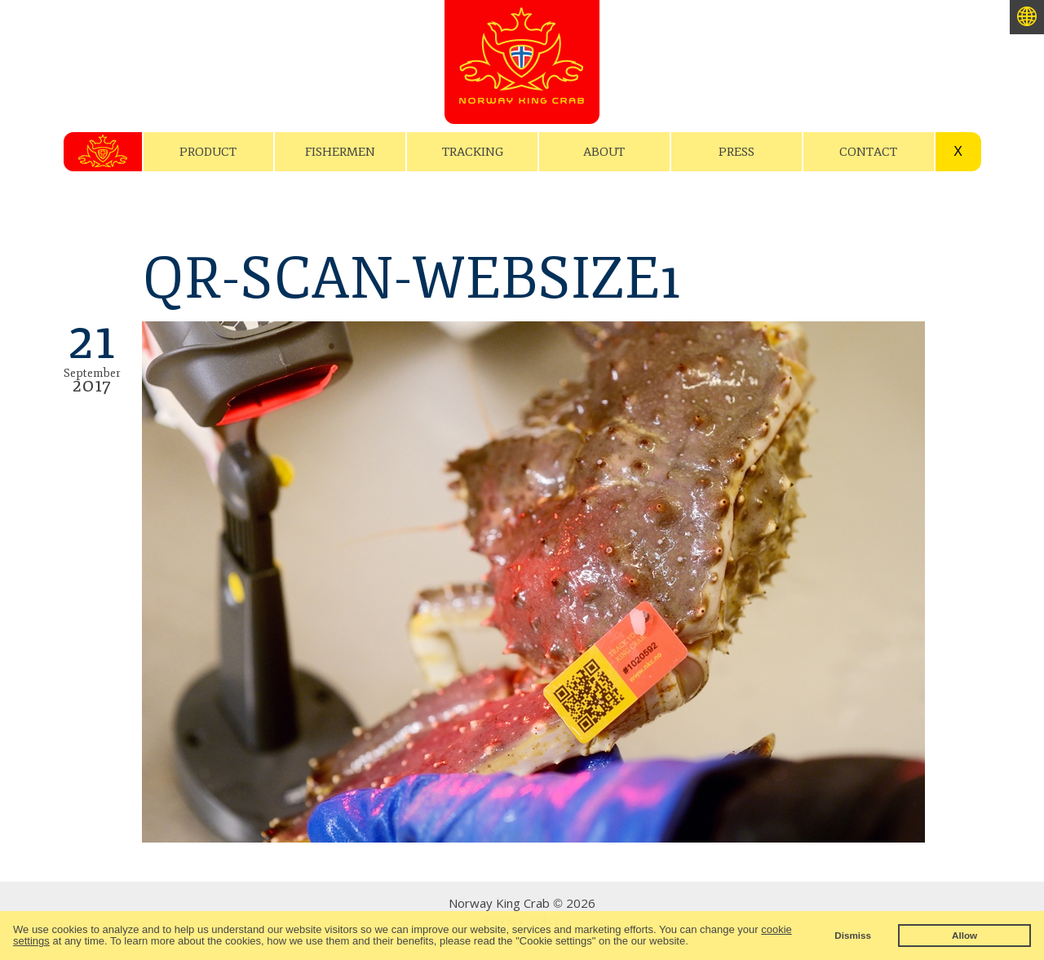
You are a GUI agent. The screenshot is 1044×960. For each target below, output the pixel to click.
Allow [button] (964, 935)
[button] (693, 942)
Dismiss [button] (852, 935)
